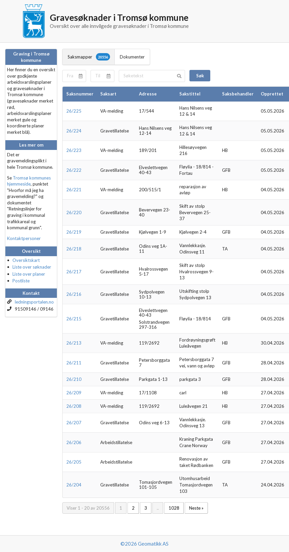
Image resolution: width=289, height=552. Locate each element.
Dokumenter (132, 57)
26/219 (73, 232)
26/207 (73, 422)
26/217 (73, 271)
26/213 (73, 343)
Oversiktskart (26, 260)
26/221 (73, 189)
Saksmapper (89, 57)
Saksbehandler (238, 93)
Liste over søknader (31, 267)
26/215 (73, 318)
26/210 (73, 379)
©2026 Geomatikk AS (144, 544)
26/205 (73, 462)
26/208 (73, 406)
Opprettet (272, 93)
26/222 (73, 170)
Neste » (196, 508)
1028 (174, 508)
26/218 (73, 248)
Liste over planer (28, 274)
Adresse (148, 93)
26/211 (73, 362)
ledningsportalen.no (34, 302)
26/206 (73, 442)
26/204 (73, 484)
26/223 (73, 150)
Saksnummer (80, 93)
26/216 (73, 294)
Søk (200, 75)
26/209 (73, 392)
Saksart (108, 93)
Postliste (21, 280)
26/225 (73, 111)
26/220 (73, 212)
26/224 (73, 130)
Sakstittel (190, 93)
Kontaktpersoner (24, 238)
